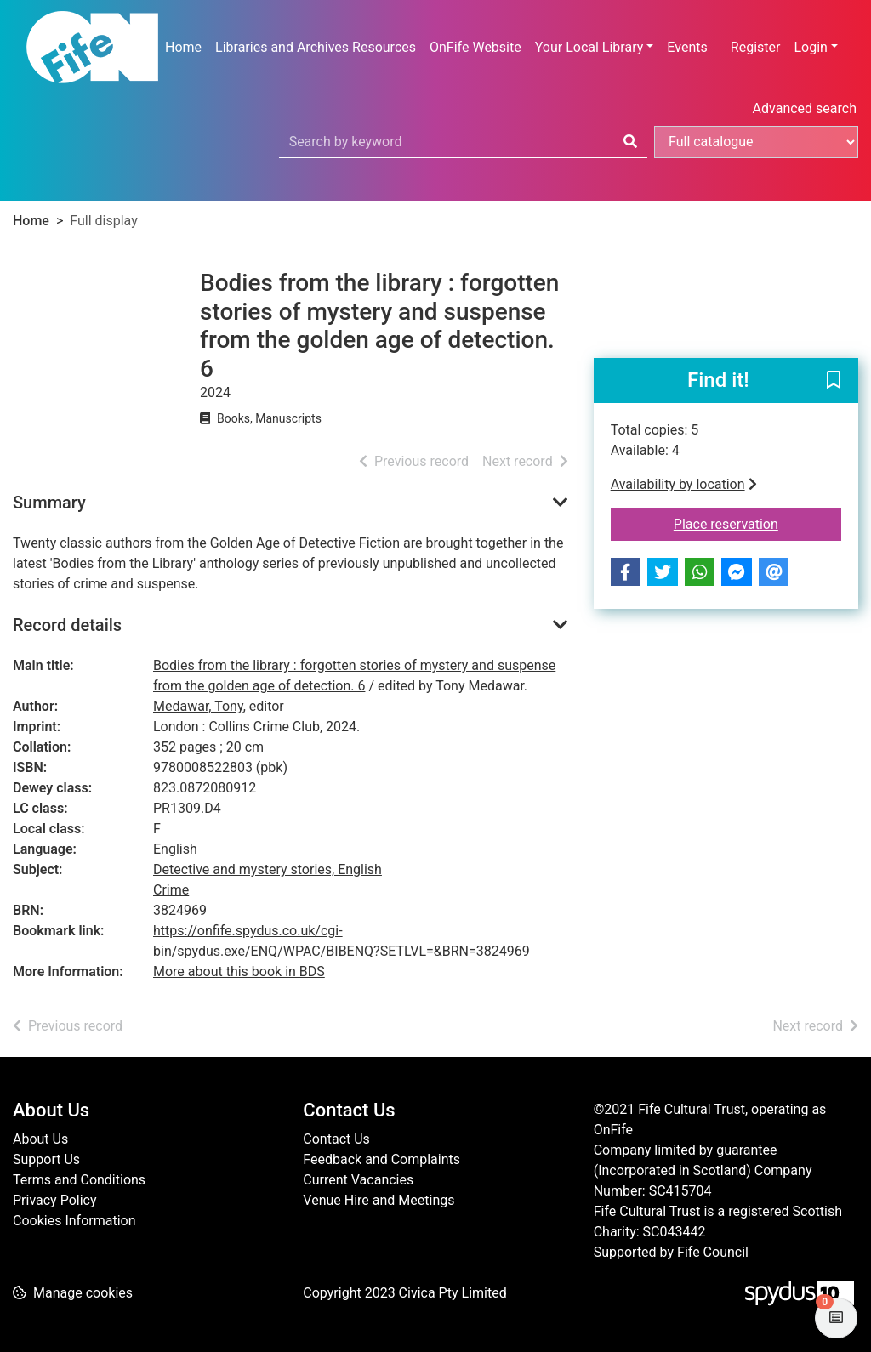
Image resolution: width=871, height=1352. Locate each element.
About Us (40, 1139)
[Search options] (756, 142)
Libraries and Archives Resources (315, 47)
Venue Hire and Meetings (378, 1200)
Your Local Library (589, 47)
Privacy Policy (55, 1200)
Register (756, 47)
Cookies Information (74, 1221)
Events (687, 47)
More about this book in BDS (239, 971)
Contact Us (336, 1139)
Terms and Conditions (79, 1180)
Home (183, 47)
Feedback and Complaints (381, 1159)
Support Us (46, 1159)
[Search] (630, 142)
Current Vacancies (358, 1180)
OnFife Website (475, 47)
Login (810, 47)
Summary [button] (49, 502)
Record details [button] (67, 625)
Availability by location (684, 484)
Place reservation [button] (757, 523)
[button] (833, 382)
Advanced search (805, 108)
